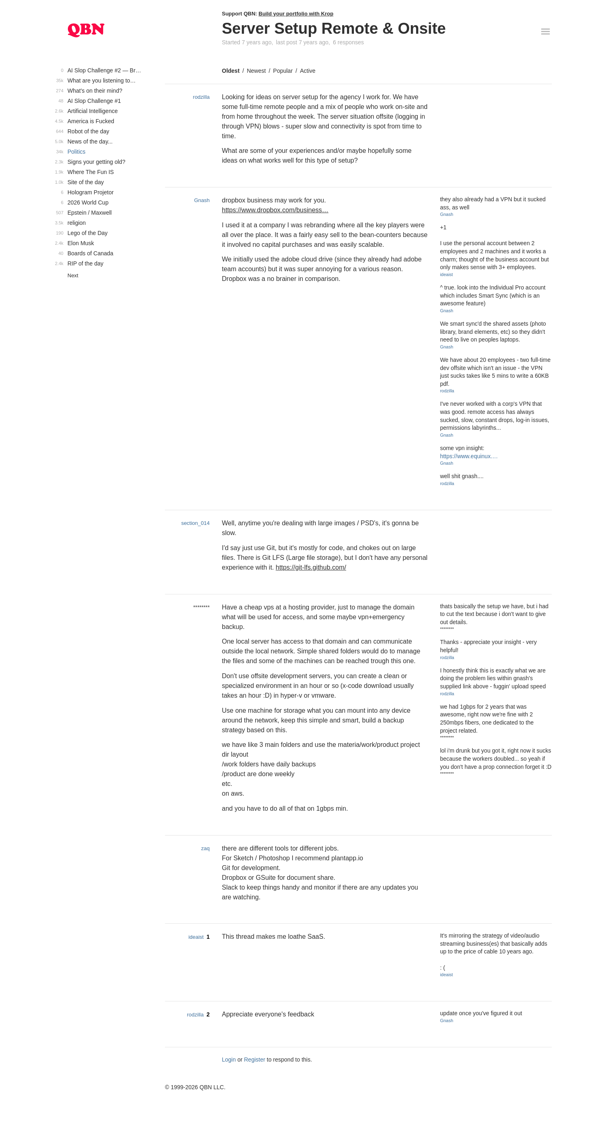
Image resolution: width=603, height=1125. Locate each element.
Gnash (202, 200)
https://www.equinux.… (469, 456)
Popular (283, 70)
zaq (205, 848)
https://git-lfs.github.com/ (311, 567)
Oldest (231, 70)
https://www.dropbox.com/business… (275, 210)
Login (229, 1059)
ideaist (446, 274)
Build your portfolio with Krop (295, 14)
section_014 (195, 523)
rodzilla (201, 97)
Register (254, 1059)
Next (72, 275)
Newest (256, 70)
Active (307, 70)
